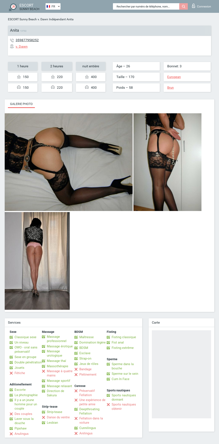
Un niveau (21, 342)
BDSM (83, 348)
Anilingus (86, 433)
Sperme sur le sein (125, 374)
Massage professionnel (57, 339)
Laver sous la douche (24, 421)
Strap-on (85, 358)
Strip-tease (54, 412)
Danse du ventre (58, 417)
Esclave (84, 353)
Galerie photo (21, 104)
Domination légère (92, 342)
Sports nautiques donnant (124, 397)
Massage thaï (56, 361)
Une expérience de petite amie (92, 402)
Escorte (20, 390)
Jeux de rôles (88, 364)
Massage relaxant (59, 386)
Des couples (23, 414)
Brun (170, 88)
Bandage (85, 369)
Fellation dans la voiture (91, 420)
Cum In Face (120, 379)
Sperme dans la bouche (123, 366)
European (174, 77)
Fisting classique (124, 337)
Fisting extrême (123, 348)
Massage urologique (54, 353)
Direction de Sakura (55, 393)
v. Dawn (43, 19)
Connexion (201, 5)
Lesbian (52, 423)
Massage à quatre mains (60, 373)
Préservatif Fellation (87, 393)
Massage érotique (60, 346)
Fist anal (118, 342)
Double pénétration (28, 362)
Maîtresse (86, 337)
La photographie (26, 395)
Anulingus (22, 434)
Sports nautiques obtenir (124, 407)
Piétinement (87, 374)
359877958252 (27, 40)
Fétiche (20, 373)
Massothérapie (57, 366)
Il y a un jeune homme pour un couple (26, 404)
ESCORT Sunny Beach (22, 19)
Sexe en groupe (25, 357)
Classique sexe (25, 337)
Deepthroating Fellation (89, 411)
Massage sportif (58, 381)
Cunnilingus (87, 428)
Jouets (19, 368)
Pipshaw (21, 428)
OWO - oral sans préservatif (26, 349)
